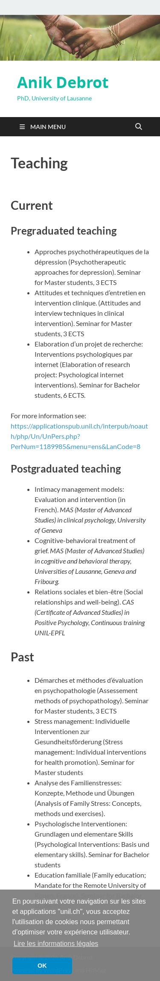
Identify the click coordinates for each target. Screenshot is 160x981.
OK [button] (42, 965)
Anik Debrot (63, 82)
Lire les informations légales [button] (56, 943)
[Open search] (138, 127)
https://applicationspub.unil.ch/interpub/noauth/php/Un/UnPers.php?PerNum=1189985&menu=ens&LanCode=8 (79, 436)
